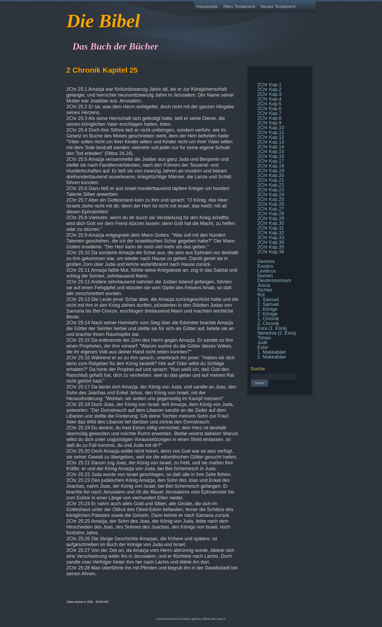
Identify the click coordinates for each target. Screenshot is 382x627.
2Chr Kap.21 (270, 180)
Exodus (265, 266)
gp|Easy (197, 618)
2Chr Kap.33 (270, 237)
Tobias (264, 337)
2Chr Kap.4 (269, 99)
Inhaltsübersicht (167, 618)
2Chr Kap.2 (269, 89)
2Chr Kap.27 (270, 208)
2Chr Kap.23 (270, 189)
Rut (261, 294)
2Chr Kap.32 (270, 232)
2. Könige (267, 314)
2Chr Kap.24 (270, 194)
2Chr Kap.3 (269, 94)
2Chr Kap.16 (270, 156)
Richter (264, 290)
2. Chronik (268, 323)
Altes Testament (239, 6)
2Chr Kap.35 (270, 247)
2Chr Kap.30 (270, 223)
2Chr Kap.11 (270, 132)
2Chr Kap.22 (270, 185)
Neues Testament (278, 6)
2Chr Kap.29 (270, 218)
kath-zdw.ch (217, 618)
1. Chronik (268, 318)
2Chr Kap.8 (269, 118)
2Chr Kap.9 (269, 123)
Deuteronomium (274, 280)
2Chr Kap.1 (269, 84)
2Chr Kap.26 (270, 204)
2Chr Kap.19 (270, 170)
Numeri (265, 275)
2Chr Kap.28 (270, 213)
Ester (262, 347)
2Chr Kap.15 (270, 151)
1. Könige (267, 309)
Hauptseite (207, 6)
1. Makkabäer (271, 352)
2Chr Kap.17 (270, 161)
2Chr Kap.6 (269, 108)
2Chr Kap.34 (270, 242)
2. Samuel (268, 304)
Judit (262, 342)
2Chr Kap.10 (270, 127)
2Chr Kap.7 (269, 113)
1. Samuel (268, 299)
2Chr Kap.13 (270, 142)
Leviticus (266, 271)
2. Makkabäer (271, 357)
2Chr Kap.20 (270, 175)
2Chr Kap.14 (270, 146)
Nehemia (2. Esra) (276, 333)
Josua (263, 285)
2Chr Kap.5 (269, 103)
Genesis (266, 261)
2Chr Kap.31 (270, 228)
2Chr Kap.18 (270, 165)
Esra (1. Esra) (272, 328)
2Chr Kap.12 (270, 137)
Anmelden (184, 618)
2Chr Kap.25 (270, 199)
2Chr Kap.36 (270, 251)
